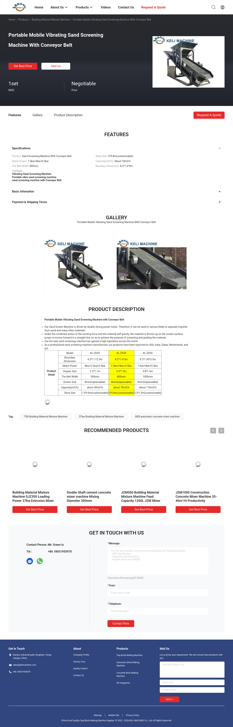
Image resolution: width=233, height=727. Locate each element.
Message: (114, 543)
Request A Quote (209, 115)
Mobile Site (113, 715)
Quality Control (80, 668)
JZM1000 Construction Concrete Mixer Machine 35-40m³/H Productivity (196, 496)
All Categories (123, 683)
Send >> (169, 699)
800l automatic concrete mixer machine (157, 416)
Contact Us (78, 675)
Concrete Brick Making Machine (127, 674)
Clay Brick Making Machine (129, 655)
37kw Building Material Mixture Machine (101, 416)
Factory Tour (79, 661)
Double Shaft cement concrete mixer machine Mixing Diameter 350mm (89, 496)
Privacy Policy (132, 715)
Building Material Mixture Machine (51, 19)
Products (24, 19)
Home (11, 19)
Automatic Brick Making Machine (128, 664)
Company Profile (81, 655)
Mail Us (56, 66)
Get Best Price (23, 66)
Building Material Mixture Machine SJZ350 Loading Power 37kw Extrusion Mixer (33, 496)
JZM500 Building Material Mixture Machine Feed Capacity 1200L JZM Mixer (140, 496)
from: (112, 585)
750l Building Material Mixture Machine (46, 416)
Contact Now (121, 623)
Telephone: (115, 603)
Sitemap (98, 715)
